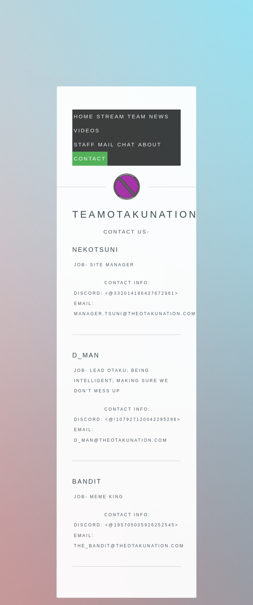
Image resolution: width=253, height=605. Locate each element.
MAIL (106, 145)
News (159, 117)
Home (84, 117)
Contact (90, 159)
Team (137, 117)
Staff (84, 145)
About (149, 145)
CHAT (126, 145)
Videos (87, 131)
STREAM (111, 117)
